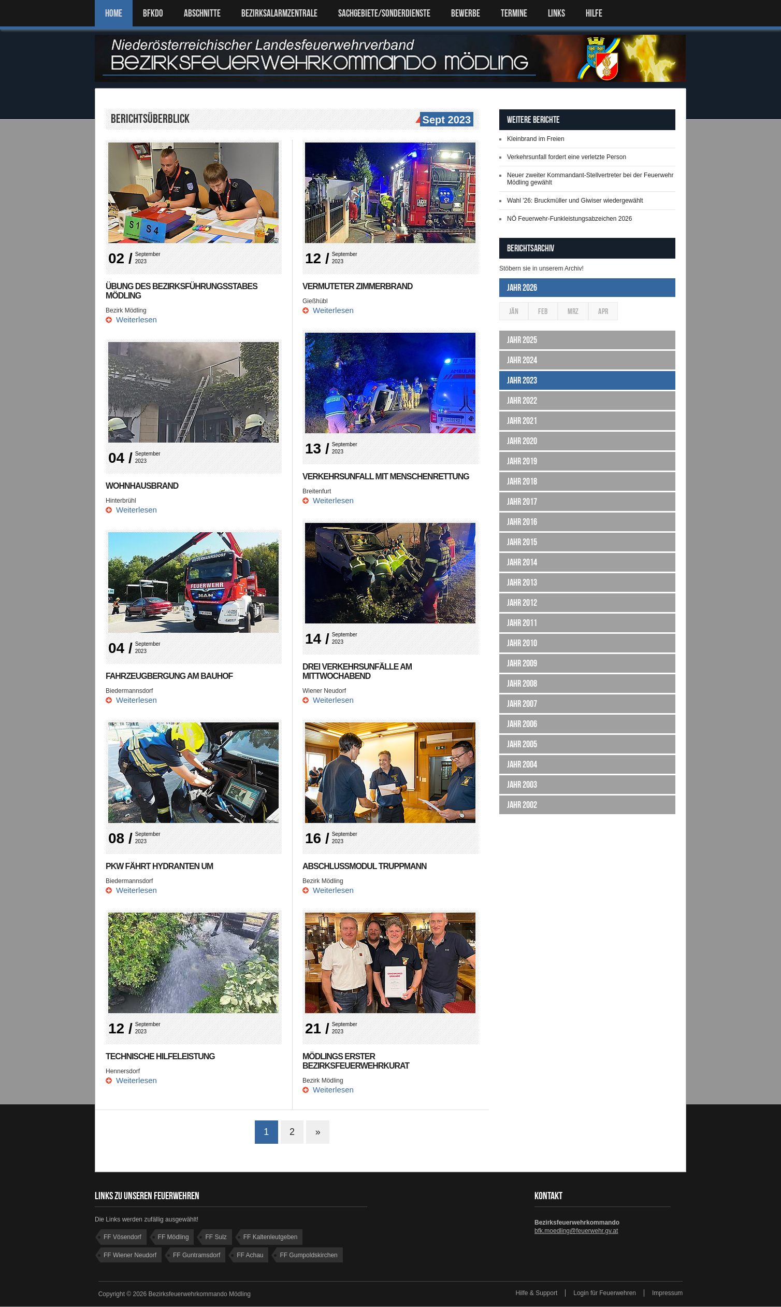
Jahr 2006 (522, 724)
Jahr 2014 (522, 562)
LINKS (556, 13)
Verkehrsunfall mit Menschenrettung (386, 476)
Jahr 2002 (522, 805)
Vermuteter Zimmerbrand (357, 286)
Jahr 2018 (522, 481)
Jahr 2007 (522, 704)
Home (113, 13)
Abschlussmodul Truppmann (364, 866)
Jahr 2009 (522, 663)
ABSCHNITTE (202, 13)
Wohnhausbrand (142, 485)
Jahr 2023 (522, 380)
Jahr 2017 (522, 501)
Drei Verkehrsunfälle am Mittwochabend (357, 671)
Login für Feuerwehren (604, 1293)
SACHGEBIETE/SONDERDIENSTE (384, 13)
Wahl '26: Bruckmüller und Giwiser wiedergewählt (575, 200)
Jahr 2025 (522, 340)
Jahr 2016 (522, 522)
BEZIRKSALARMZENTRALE (279, 13)
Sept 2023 (445, 120)
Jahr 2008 (522, 683)
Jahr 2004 (522, 764)
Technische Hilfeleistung (160, 1056)
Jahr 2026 (522, 287)
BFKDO (153, 13)
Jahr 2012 (522, 603)
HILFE (594, 13)
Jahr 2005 (522, 744)
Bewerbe (465, 13)
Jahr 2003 (522, 784)
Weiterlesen (136, 319)
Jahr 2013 (522, 582)
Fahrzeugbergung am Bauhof (169, 676)
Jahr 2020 (522, 441)
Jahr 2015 (522, 542)
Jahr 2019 (522, 461)
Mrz (573, 311)
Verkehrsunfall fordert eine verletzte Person (566, 157)
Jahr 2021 (522, 421)
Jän (513, 311)
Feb (543, 311)
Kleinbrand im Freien (536, 139)
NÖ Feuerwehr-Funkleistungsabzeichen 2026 (569, 218)
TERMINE (514, 13)
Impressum (667, 1293)
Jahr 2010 (522, 643)
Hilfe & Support (537, 1293)
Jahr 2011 (522, 623)
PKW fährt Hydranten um (159, 866)
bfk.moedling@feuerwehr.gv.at (576, 1231)
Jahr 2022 (522, 400)
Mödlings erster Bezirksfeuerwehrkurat (356, 1061)
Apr (603, 311)
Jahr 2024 (522, 360)
